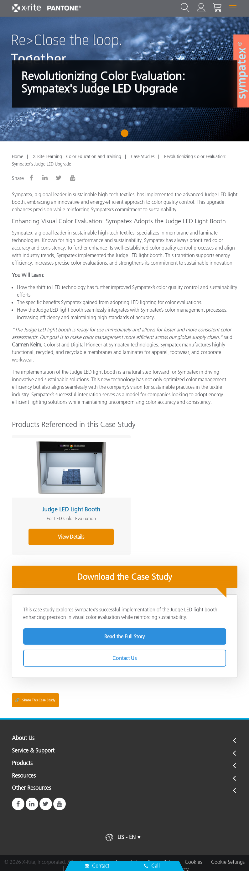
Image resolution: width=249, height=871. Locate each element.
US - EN (126, 831)
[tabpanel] (124, 79)
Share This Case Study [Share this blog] (35, 695)
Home (17, 156)
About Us (23, 733)
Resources (24, 771)
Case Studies (142, 156)
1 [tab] (126, 135)
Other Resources (31, 783)
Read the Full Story (124, 631)
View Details (66, 531)
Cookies (193, 856)
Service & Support (33, 745)
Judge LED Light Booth (66, 504)
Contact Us (124, 653)
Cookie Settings (228, 856)
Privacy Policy (162, 856)
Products (22, 758)
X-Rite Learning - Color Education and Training (77, 156)
